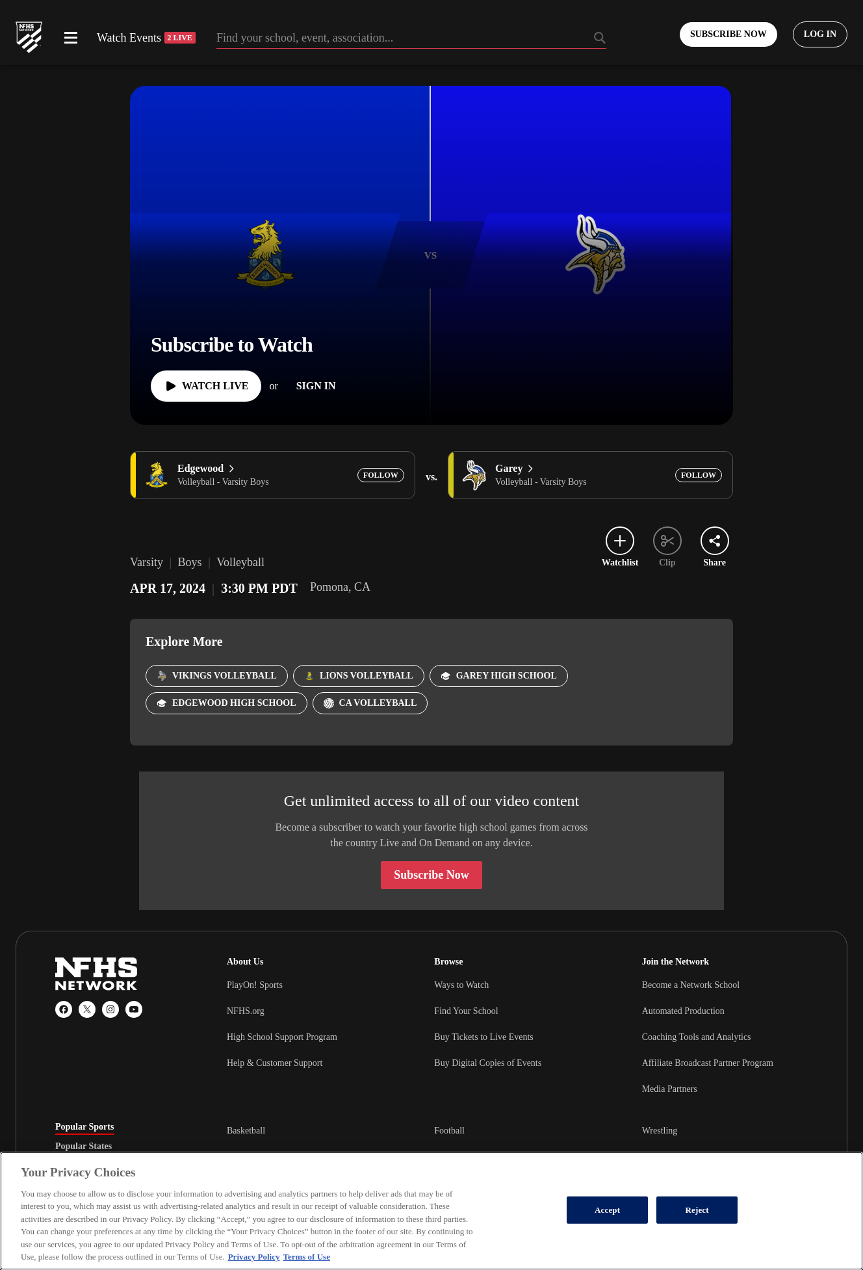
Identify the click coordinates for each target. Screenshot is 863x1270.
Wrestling (660, 1130)
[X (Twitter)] (87, 1009)
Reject (697, 1210)
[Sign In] (316, 386)
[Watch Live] (206, 386)
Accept (607, 1210)
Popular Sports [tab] (84, 1127)
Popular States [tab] (83, 1146)
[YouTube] (133, 1009)
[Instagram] (110, 1009)
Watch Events (146, 37)
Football (449, 1130)
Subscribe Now (431, 874)
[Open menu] (71, 37)
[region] (431, 1211)
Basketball (246, 1130)
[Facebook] (63, 1009)
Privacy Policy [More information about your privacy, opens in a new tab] (254, 1257)
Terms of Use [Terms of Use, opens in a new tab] (306, 1257)
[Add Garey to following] (698, 475)
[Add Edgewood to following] (380, 475)
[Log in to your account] (820, 34)
